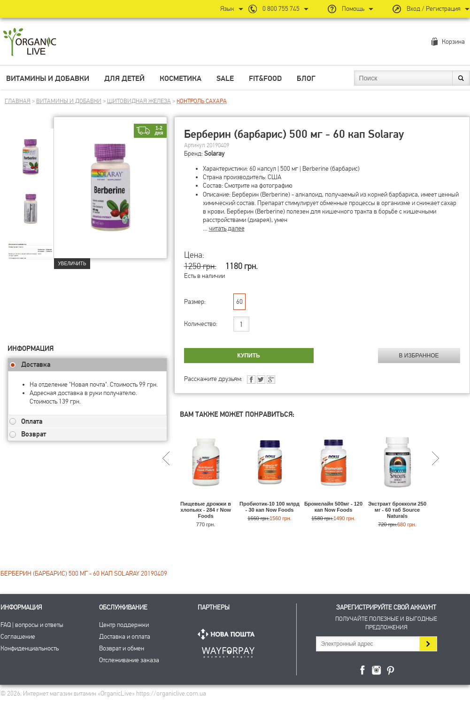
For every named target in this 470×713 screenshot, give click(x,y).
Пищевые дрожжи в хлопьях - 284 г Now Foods (205, 510)
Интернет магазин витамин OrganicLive (29, 42)
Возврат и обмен (121, 648)
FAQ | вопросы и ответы (31, 625)
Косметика (180, 78)
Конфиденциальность (29, 648)
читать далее (227, 228)
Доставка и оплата (124, 637)
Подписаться (428, 644)
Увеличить (72, 263)
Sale (225, 78)
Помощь (353, 9)
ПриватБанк (228, 650)
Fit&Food (265, 78)
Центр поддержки (124, 625)
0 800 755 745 (281, 9)
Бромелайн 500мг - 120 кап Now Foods (333, 507)
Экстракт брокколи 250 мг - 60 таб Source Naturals (397, 510)
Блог (306, 78)
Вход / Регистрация (434, 9)
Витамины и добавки (47, 78)
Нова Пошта (228, 634)
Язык (227, 9)
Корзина (453, 42)
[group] (31, 151)
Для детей (124, 78)
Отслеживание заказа (129, 660)
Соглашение (17, 637)
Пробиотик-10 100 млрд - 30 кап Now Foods (269, 507)
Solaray (214, 154)
